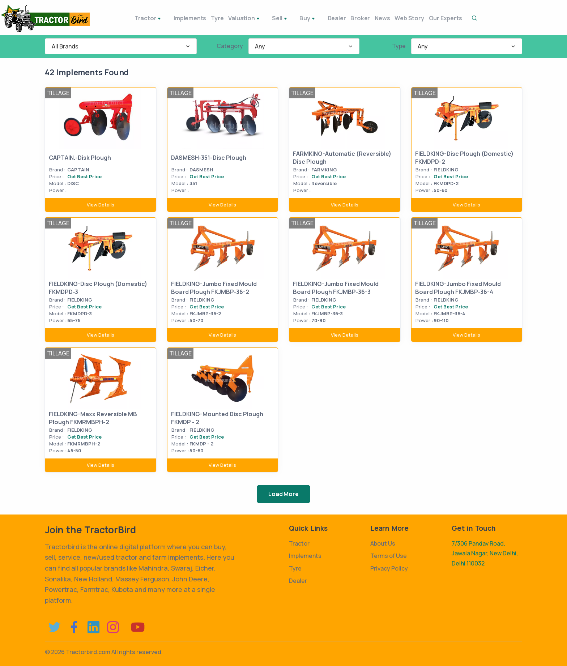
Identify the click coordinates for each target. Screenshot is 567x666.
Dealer (315, 18)
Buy (290, 19)
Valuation (235, 19)
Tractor (133, 19)
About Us (382, 543)
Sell (267, 19)
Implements (171, 18)
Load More (283, 494)
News (370, 18)
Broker (344, 18)
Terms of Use (388, 556)
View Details (100, 204)
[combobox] (121, 46)
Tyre (203, 18)
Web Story (402, 18)
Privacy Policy (389, 568)
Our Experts (443, 18)
